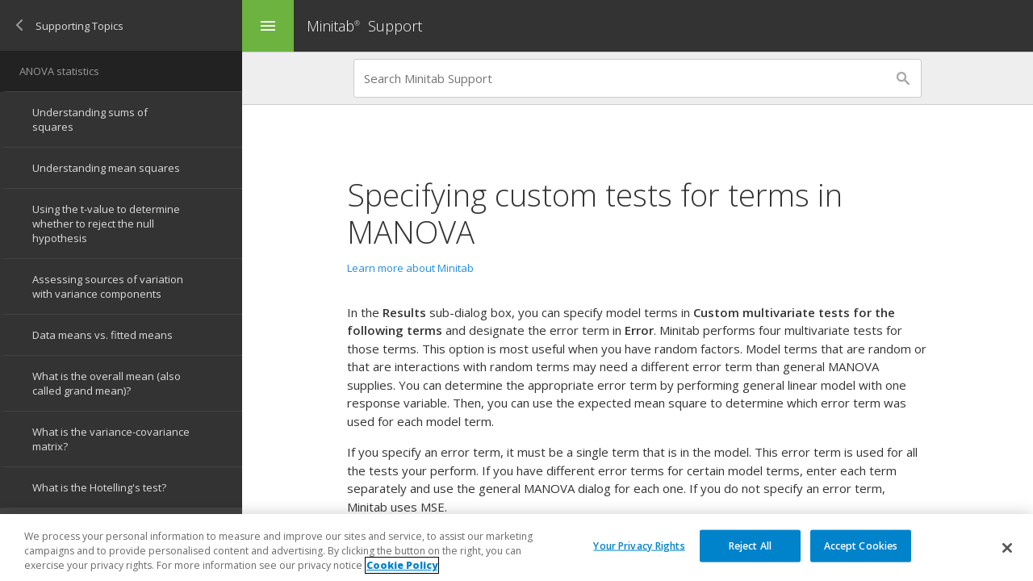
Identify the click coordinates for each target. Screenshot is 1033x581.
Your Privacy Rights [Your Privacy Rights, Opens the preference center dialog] (638, 546)
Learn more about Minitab (410, 268)
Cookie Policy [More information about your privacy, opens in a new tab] (401, 566)
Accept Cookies (861, 546)
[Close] (1007, 548)
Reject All (750, 546)
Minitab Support (364, 26)
